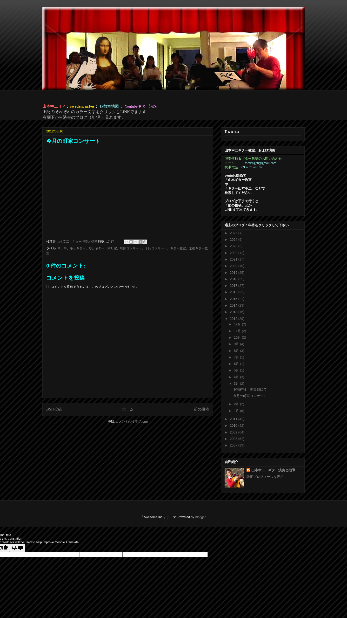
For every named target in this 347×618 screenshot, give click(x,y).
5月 (237, 370)
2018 (234, 279)
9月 (237, 344)
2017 (234, 286)
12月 (238, 324)
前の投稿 (201, 409)
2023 (234, 246)
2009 (234, 432)
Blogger (200, 517)
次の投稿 (54, 409)
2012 (234, 319)
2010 (234, 425)
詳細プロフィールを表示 (265, 477)
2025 (234, 233)
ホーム (127, 409)
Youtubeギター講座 (141, 106)
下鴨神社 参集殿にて (250, 389)
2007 (234, 445)
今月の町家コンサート (250, 396)
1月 (237, 411)
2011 (234, 419)
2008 (234, 439)
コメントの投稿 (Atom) (132, 421)
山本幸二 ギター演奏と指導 (273, 470)
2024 (234, 239)
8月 (237, 351)
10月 (238, 337)
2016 (234, 292)
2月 (237, 404)
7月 (237, 357)
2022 (234, 253)
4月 (237, 377)
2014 (234, 305)
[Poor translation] (17, 548)
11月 (238, 331)
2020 (234, 266)
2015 (234, 299)
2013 (234, 312)
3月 (237, 383)
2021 (234, 259)
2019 (234, 273)
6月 (237, 364)
